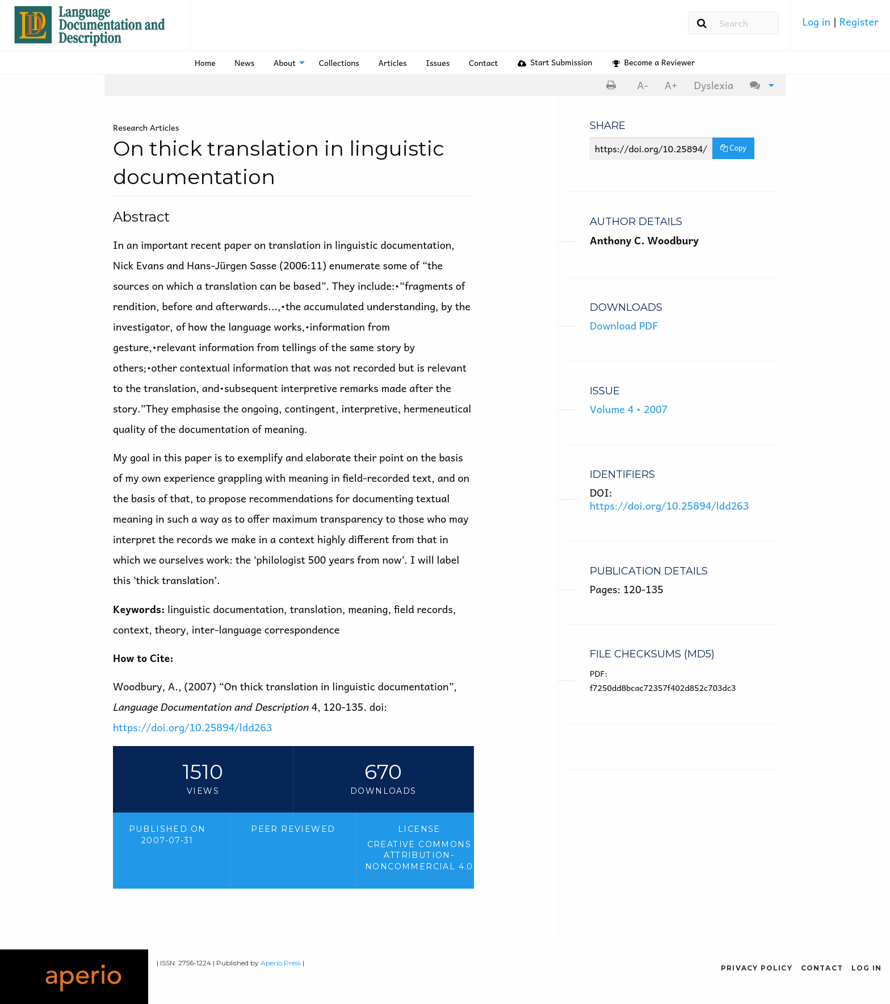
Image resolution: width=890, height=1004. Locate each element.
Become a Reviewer (653, 62)
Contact (483, 62)
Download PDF (624, 325)
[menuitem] (840, 25)
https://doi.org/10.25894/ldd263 (192, 727)
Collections (339, 62)
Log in (817, 21)
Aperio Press (281, 963)
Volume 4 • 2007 (628, 409)
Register (859, 21)
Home (205, 62)
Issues (438, 62)
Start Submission (555, 62)
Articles (393, 62)
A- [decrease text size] (642, 85)
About (285, 62)
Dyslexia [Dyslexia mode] (713, 85)
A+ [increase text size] (671, 85)
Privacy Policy (756, 968)
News (244, 62)
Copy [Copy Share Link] (733, 147)
